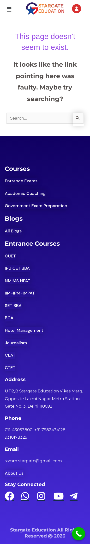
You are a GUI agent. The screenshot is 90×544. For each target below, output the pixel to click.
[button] (9, 9)
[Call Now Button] (78, 533)
